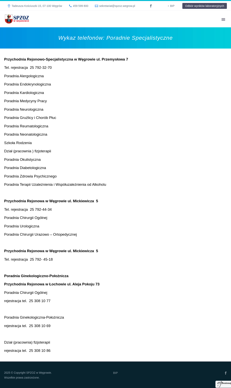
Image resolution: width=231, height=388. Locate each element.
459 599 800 (80, 5)
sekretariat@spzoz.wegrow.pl (117, 5)
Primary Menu (223, 19)
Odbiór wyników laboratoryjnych (204, 5)
